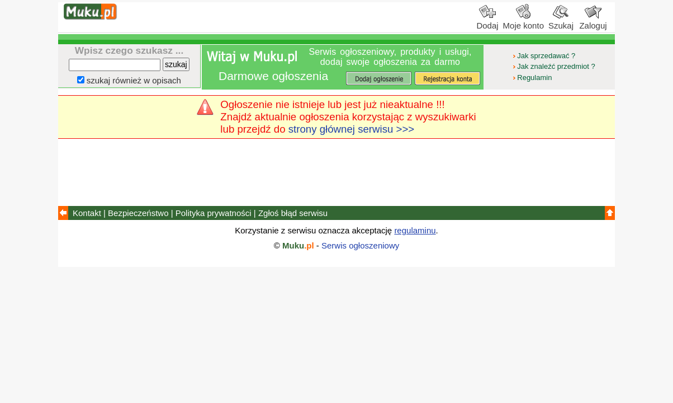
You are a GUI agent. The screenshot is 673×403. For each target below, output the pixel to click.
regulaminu (414, 230)
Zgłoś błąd (293, 213)
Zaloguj (592, 21)
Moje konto (523, 21)
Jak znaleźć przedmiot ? (553, 66)
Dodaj (487, 21)
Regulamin (531, 77)
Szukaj (561, 21)
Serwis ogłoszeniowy (360, 245)
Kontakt (87, 213)
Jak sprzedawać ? (543, 55)
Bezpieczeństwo (138, 213)
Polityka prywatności (214, 213)
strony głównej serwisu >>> (351, 129)
